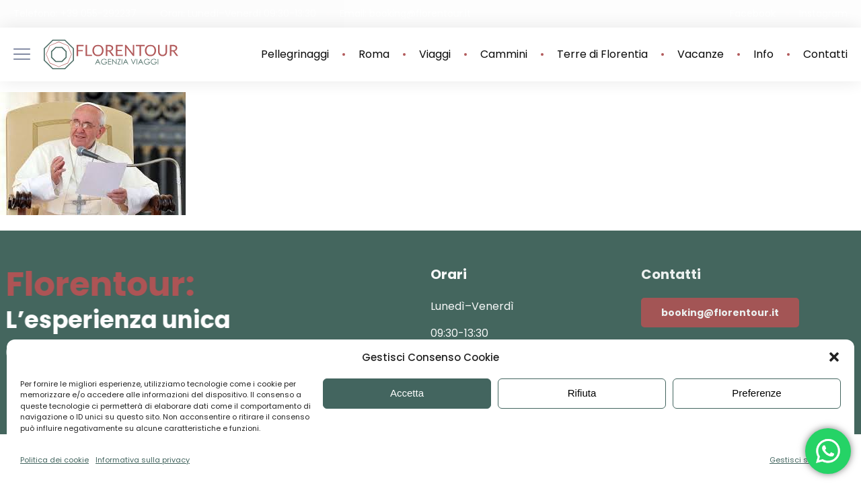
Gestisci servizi (798, 459)
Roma (374, 54)
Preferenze (756, 393)
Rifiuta (582, 393)
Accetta (407, 393)
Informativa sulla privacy (143, 459)
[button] (834, 357)
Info (763, 54)
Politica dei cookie (54, 459)
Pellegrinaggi (295, 54)
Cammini (503, 54)
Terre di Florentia (602, 54)
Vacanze (700, 54)
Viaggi (435, 54)
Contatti (825, 54)
